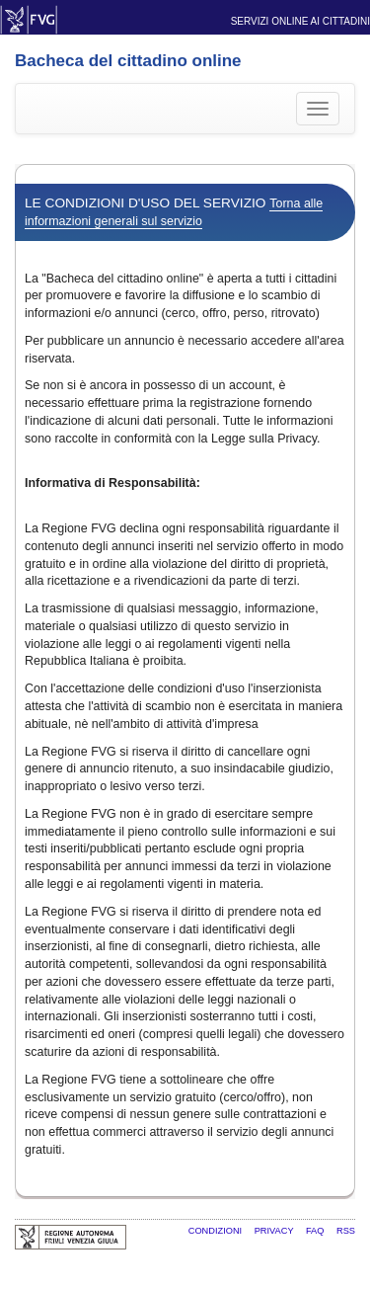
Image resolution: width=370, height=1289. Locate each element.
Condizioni (216, 1231)
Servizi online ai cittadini (300, 21)
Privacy (275, 1231)
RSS (345, 1231)
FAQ (316, 1231)
